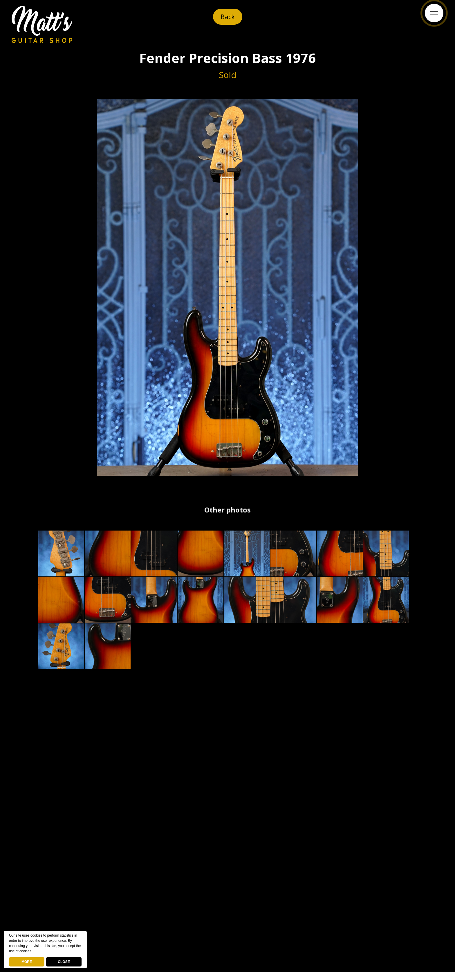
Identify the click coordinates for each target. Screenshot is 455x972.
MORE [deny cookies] (26, 962)
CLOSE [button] (64, 962)
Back (228, 16)
